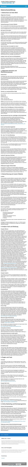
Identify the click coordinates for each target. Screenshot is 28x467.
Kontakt (18, 465)
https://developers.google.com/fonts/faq (7, 400)
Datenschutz (14, 465)
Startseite (2, 434)
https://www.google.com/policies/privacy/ (10, 401)
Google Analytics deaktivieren (10, 322)
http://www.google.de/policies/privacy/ (10, 263)
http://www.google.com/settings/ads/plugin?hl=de (9, 267)
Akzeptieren (18, 464)
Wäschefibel (3, 6)
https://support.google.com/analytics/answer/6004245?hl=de (11, 326)
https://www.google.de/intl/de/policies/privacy (8, 381)
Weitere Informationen (11, 464)
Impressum (10, 465)
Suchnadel (3, 458)
